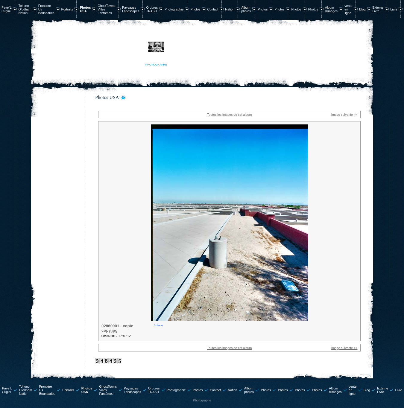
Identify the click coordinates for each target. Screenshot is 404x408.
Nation (229, 9)
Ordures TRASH (152, 9)
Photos (195, 9)
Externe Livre (378, 9)
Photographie (174, 9)
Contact (212, 9)
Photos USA (85, 9)
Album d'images (331, 9)
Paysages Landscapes (130, 9)
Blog (362, 9)
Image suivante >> (344, 114)
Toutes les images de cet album (229, 114)
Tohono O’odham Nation (24, 9)
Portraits (67, 9)
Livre (393, 9)
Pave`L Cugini (6, 9)
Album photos (246, 9)
